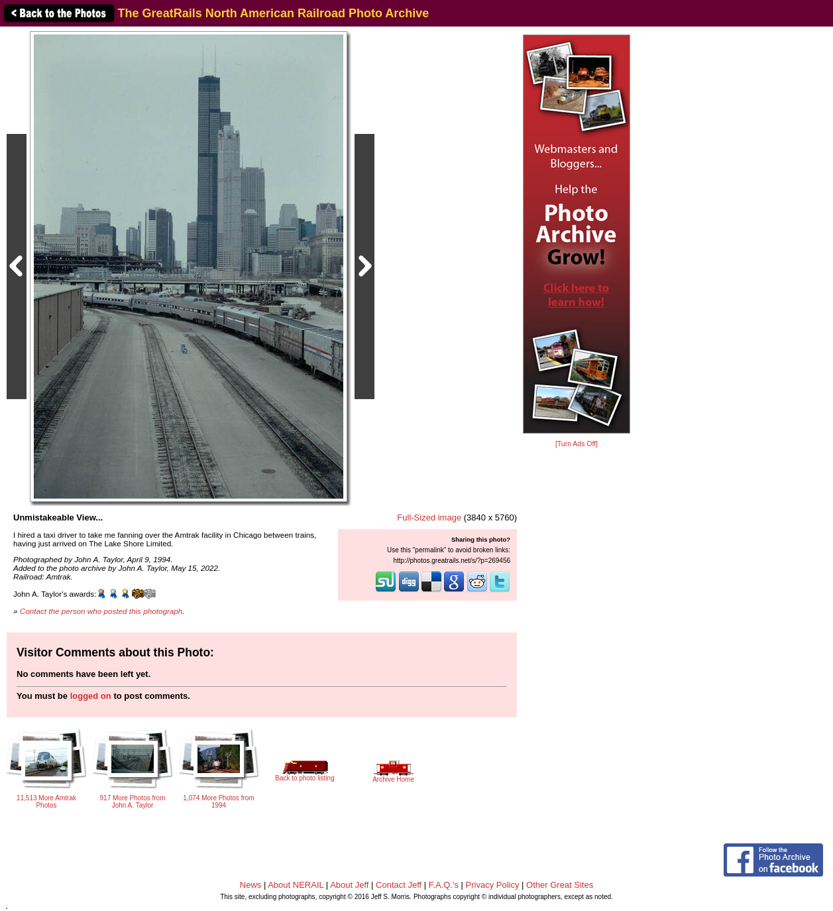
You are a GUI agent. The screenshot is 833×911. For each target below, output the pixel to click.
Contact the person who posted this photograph (101, 611)
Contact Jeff (398, 885)
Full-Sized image (429, 517)
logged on (90, 696)
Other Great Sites (559, 885)
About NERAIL (295, 885)
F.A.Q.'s (444, 885)
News (251, 885)
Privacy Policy (493, 885)
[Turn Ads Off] (576, 444)
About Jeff (349, 885)
